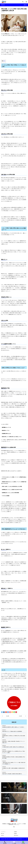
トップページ (3, 831)
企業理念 (15, 833)
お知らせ (2, 835)
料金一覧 (2, 833)
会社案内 (15, 831)
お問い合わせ (16, 835)
